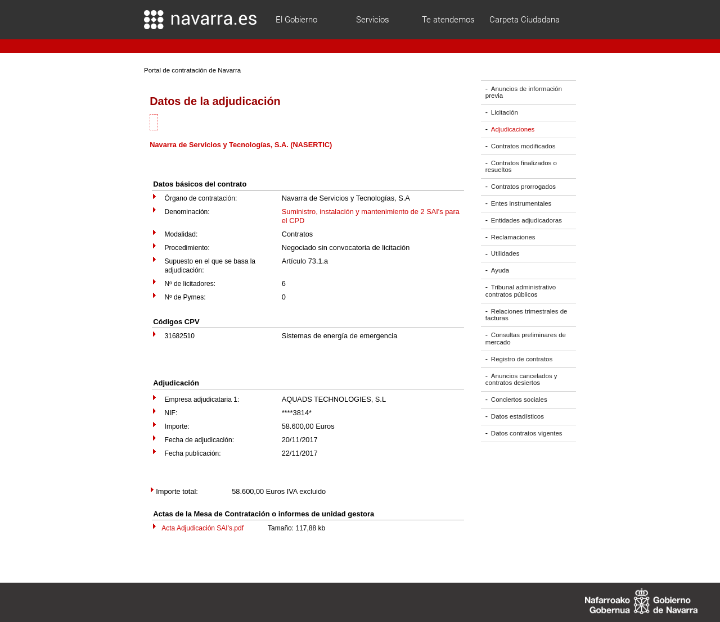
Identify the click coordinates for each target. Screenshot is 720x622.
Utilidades (505, 254)
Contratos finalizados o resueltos (521, 167)
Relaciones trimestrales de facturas (526, 315)
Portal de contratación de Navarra (192, 70)
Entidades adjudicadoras (526, 220)
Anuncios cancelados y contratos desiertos (521, 380)
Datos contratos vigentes (526, 433)
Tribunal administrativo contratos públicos (520, 291)
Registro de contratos (521, 359)
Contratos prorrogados (523, 186)
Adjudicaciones (512, 129)
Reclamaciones (513, 237)
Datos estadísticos (517, 416)
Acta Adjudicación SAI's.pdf (202, 528)
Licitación (504, 112)
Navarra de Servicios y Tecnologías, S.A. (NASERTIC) (241, 144)
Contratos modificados (523, 146)
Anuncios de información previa (523, 92)
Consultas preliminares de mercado (525, 339)
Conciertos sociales (519, 399)
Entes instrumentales (521, 203)
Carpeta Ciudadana (524, 20)
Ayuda (500, 270)
